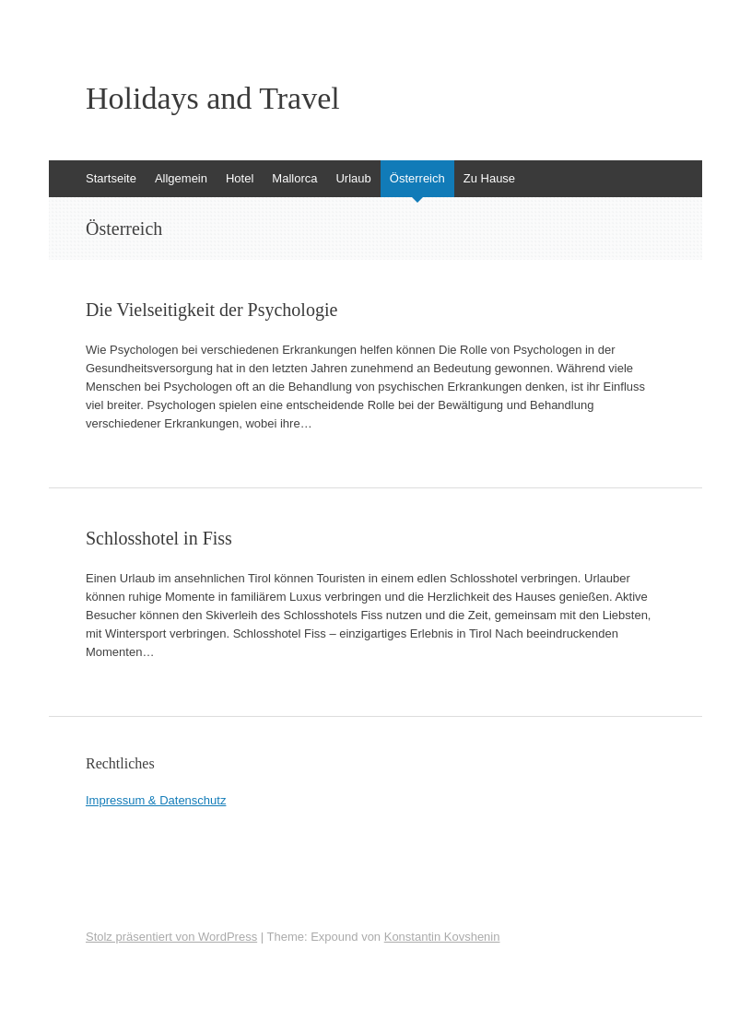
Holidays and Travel (213, 98)
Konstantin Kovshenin (442, 937)
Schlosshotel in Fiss (159, 538)
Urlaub (352, 178)
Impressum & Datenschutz (156, 800)
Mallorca (294, 178)
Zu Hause (489, 178)
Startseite (111, 178)
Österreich (417, 178)
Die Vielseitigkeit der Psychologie (211, 309)
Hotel (239, 178)
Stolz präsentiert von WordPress (171, 937)
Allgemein (181, 178)
